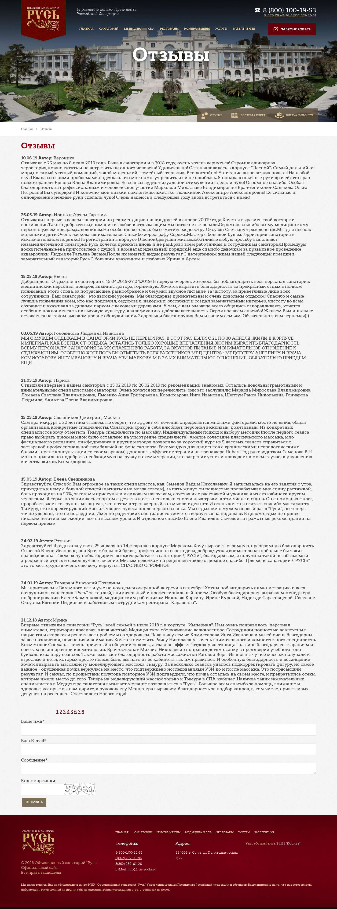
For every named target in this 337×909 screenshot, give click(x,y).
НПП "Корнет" (273, 843)
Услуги (244, 832)
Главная (121, 832)
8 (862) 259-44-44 (303, 15)
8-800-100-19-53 (129, 852)
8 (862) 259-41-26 (276, 15)
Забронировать (292, 29)
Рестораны (225, 832)
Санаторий (143, 832)
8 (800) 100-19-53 (289, 10)
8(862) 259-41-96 (128, 858)
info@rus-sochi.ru (142, 869)
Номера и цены (168, 832)
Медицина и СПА (198, 832)
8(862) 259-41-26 (128, 864)
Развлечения (264, 832)
